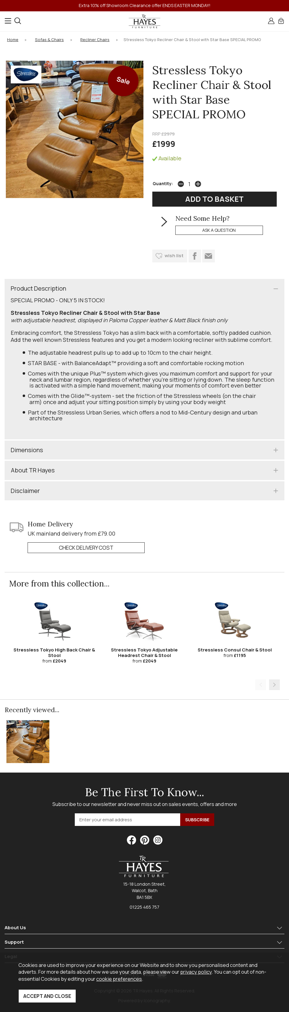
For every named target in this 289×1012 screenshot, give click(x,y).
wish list (174, 255)
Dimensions (27, 450)
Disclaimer (25, 491)
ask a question (219, 230)
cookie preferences (119, 978)
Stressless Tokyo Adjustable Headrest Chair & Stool (144, 653)
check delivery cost (86, 547)
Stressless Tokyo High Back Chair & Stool (54, 653)
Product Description (38, 288)
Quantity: (163, 183)
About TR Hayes (33, 470)
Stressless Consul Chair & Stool (235, 650)
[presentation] (260, 684)
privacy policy (196, 971)
